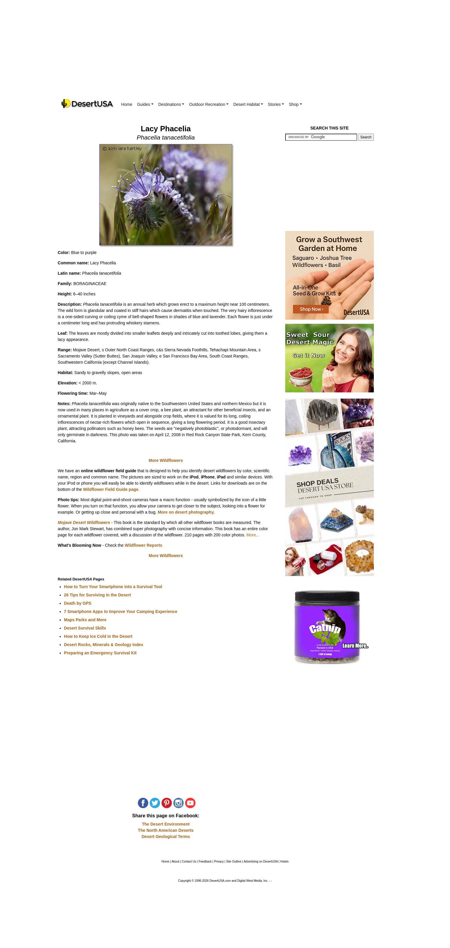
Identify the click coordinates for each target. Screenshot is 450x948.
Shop (295, 104)
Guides (145, 104)
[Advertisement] (225, 53)
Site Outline (234, 861)
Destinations (171, 104)
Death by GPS (78, 603)
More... (253, 535)
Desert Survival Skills (85, 628)
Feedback (205, 861)
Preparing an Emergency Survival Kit (100, 653)
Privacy (219, 861)
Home (126, 104)
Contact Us (189, 861)
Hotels (284, 861)
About (175, 861)
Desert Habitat (248, 104)
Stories (276, 104)
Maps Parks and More (85, 619)
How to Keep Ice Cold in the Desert (98, 636)
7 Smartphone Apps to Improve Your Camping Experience (120, 611)
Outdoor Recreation (209, 104)
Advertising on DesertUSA (261, 861)
